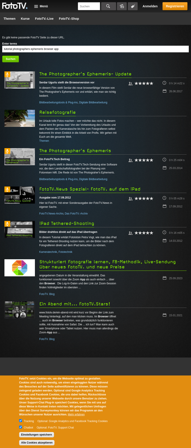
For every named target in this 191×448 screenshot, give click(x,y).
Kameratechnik (48, 251)
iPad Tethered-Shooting (66, 223)
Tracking (29, 421)
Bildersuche (122, 6)
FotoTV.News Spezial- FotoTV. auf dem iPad (90, 189)
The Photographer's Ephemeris (75, 150)
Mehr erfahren (76, 414)
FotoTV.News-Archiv (51, 213)
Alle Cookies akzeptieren (36, 442)
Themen (10, 18)
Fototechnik (65, 251)
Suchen (108, 6)
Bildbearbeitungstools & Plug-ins (58, 102)
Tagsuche (133, 6)
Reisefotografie (57, 112)
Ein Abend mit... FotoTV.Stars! (74, 304)
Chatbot (28, 427)
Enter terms (9, 43)
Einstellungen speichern (36, 434)
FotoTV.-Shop (69, 18)
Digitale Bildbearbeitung (93, 102)
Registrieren (175, 6)
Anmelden (150, 6)
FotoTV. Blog (47, 294)
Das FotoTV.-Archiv (76, 213)
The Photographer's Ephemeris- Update (85, 74)
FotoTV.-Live (44, 18)
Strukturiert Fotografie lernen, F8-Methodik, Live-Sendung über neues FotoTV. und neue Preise (107, 264)
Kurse (25, 18)
